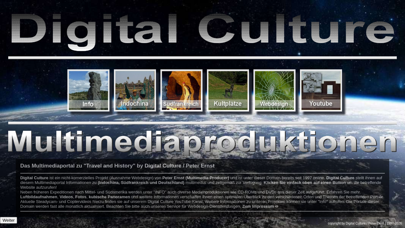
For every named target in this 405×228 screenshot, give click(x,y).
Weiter (9, 220)
